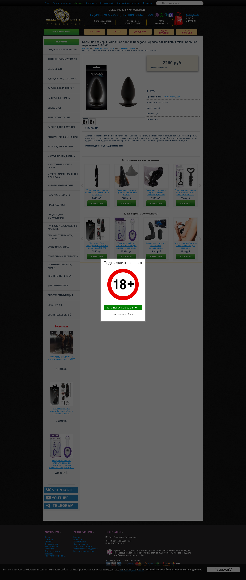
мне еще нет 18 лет (123, 314)
